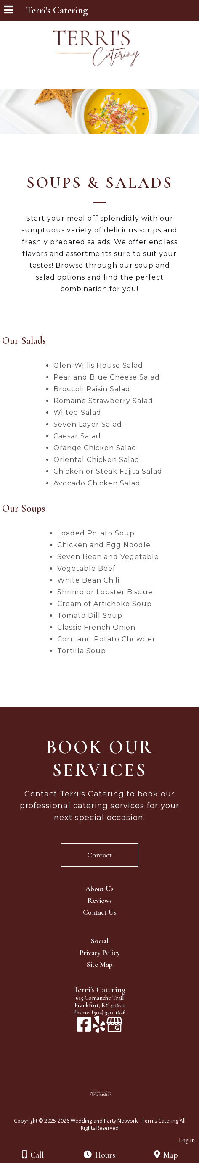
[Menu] (8, 11)
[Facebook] (85, 1028)
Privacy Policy (100, 952)
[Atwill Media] (107, 1111)
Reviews (100, 900)
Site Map (100, 964)
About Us (99, 888)
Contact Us (100, 912)
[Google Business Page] (114, 1028)
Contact (99, 855)
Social (100, 940)
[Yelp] (99, 1028)
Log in (187, 1140)
